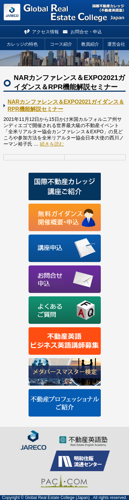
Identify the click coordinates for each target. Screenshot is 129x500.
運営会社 (116, 44)
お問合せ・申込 (86, 31)
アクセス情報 (45, 31)
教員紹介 (90, 44)
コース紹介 (61, 44)
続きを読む (52, 144)
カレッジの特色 (22, 44)
